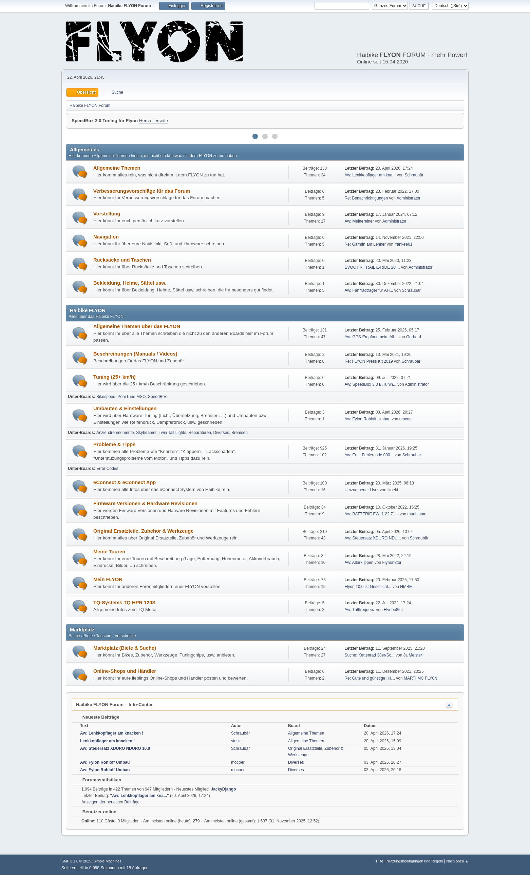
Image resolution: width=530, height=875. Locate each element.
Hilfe (379, 861)
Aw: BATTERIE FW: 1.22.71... (371, 514)
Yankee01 (403, 244)
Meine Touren (109, 551)
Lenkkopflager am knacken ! (107, 741)
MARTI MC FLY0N (420, 678)
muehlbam (417, 514)
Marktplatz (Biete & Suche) (124, 648)
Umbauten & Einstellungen (124, 408)
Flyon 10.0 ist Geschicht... (367, 586)
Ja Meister (412, 655)
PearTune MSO (132, 396)
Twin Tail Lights (172, 432)
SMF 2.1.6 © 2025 (76, 861)
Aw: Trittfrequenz (359, 609)
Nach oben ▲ (457, 861)
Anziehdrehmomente (115, 432)
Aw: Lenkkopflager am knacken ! (111, 733)
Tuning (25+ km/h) (114, 377)
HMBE (406, 586)
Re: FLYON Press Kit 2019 (368, 361)
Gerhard (413, 337)
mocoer (406, 419)
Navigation (106, 237)
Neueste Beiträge (97, 717)
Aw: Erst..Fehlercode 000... (368, 455)
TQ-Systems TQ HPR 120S (124, 602)
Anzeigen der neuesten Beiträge (110, 802)
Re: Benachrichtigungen (366, 198)
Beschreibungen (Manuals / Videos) (135, 354)
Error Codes (107, 468)
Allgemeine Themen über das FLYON (136, 326)
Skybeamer (146, 432)
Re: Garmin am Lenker (364, 244)
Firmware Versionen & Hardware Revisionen (145, 503)
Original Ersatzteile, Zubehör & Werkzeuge (143, 531)
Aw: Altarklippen (358, 562)
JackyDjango (223, 789)
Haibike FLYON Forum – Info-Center (114, 704)
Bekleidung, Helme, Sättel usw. (129, 283)
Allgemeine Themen (116, 168)
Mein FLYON (107, 579)
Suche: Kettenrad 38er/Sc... (369, 655)
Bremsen (239, 432)
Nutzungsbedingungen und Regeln (414, 861)
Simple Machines (107, 861)
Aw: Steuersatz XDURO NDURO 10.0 (115, 748)
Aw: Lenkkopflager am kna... (370, 175)
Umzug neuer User (361, 490)
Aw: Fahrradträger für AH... (368, 290)
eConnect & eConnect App (124, 482)
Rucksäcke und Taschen (122, 260)
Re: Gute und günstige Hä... (369, 678)
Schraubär (413, 175)
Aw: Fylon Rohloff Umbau (367, 419)
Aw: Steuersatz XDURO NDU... (372, 538)
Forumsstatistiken (98, 779)
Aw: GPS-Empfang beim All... (370, 337)
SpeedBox (157, 396)
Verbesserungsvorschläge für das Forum (141, 191)
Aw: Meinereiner (359, 221)
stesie (236, 741)
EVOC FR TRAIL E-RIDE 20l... (372, 267)
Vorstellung (106, 213)
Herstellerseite (153, 120)
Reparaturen (199, 432)
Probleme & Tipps (114, 444)
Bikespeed (105, 396)
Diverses (221, 432)
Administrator (409, 198)
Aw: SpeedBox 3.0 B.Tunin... (370, 384)
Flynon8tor (391, 562)
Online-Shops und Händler (124, 671)
